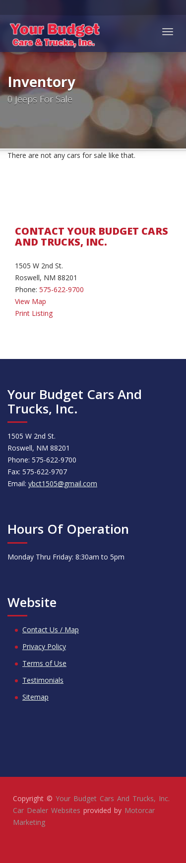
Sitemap (35, 697)
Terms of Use (44, 663)
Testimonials (42, 680)
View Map (30, 301)
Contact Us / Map (50, 629)
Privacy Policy (44, 646)
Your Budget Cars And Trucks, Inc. (113, 798)
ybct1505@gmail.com (62, 483)
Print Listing (34, 313)
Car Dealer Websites (46, 810)
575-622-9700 (61, 289)
